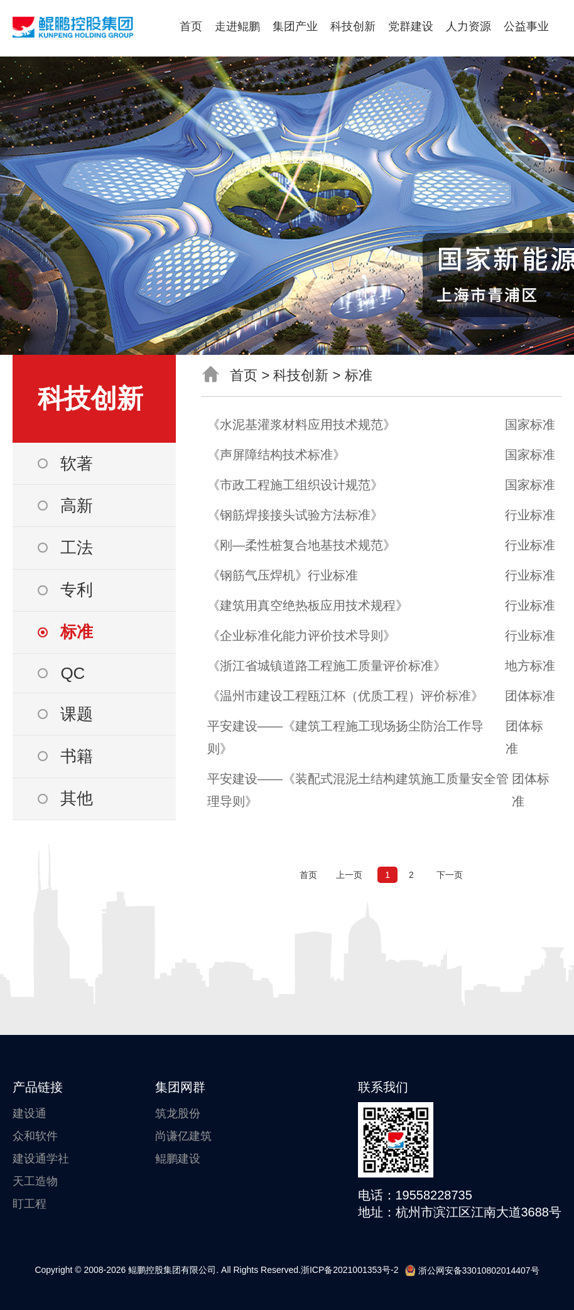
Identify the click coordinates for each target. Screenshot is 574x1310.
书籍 (76, 756)
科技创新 (353, 26)
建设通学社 (41, 1158)
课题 (76, 714)
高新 (76, 505)
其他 (76, 798)
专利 (76, 589)
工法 (76, 547)
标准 (76, 631)
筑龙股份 (177, 1113)
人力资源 (468, 26)
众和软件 (35, 1136)
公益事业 (526, 26)
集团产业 (295, 26)
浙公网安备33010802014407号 (472, 1270)
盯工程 (29, 1204)
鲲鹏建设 (177, 1158)
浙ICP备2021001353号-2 (350, 1270)
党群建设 (410, 26)
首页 (191, 26)
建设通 (29, 1113)
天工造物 (35, 1181)
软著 (76, 463)
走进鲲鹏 (237, 26)
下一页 (449, 875)
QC (72, 673)
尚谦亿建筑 (183, 1136)
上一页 (349, 875)
